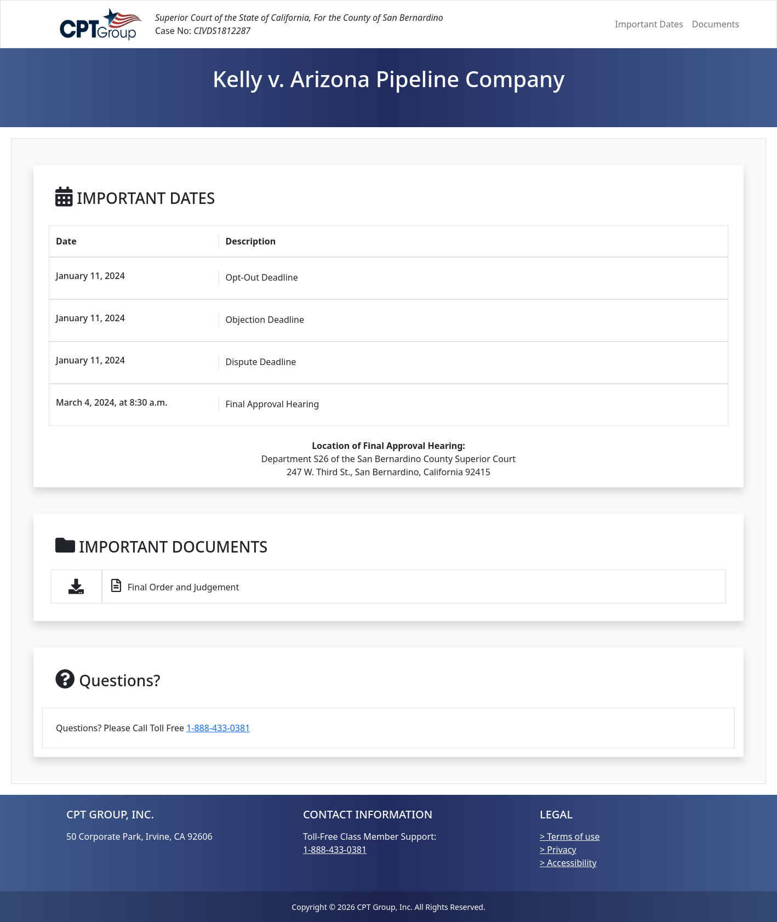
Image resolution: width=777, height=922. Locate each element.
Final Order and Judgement (175, 586)
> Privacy (558, 850)
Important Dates (649, 24)
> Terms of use (569, 836)
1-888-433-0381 (218, 728)
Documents (715, 24)
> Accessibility (568, 863)
